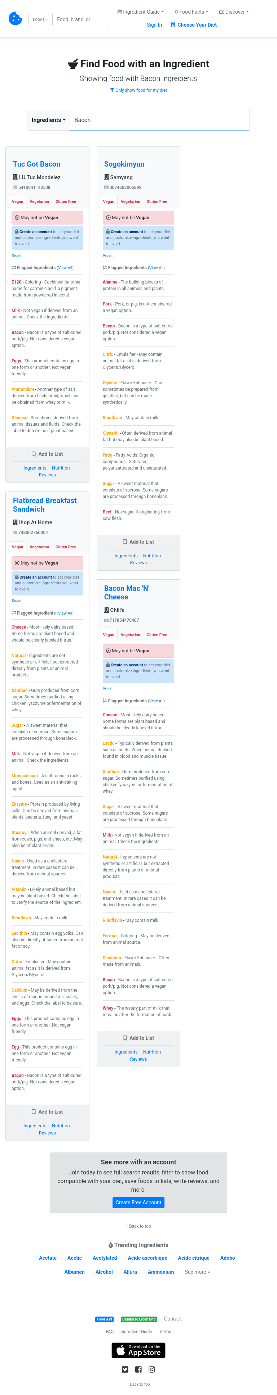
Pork (107, 304)
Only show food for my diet (138, 90)
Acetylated (105, 1258)
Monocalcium (25, 775)
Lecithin (19, 933)
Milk (16, 310)
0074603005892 (123, 187)
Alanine (110, 282)
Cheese (19, 627)
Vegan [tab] (17, 201)
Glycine (110, 382)
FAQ (110, 1331)
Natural (19, 655)
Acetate (48, 1258)
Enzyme (19, 804)
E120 (16, 282)
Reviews (47, 474)
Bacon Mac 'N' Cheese (127, 592)
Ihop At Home (32, 522)
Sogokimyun (124, 164)
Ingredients (46, 120)
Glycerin (111, 433)
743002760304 (30, 532)
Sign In (154, 25)
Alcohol (104, 1272)
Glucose (19, 417)
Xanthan (20, 690)
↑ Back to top (138, 1226)
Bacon (18, 332)
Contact (173, 1319)
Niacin (18, 861)
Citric (17, 961)
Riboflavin (21, 917)
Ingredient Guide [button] (139, 12)
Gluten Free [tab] (66, 201)
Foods (39, 19)
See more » (197, 1272)
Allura (130, 1272)
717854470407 (121, 620)
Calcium (19, 990)
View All (65, 268)
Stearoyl (19, 832)
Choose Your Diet (194, 25)
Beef (107, 512)
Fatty (108, 455)
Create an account (35, 232)
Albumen (75, 1272)
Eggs (16, 360)
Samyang (118, 177)
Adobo (227, 1258)
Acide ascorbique (147, 1258)
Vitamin (19, 889)
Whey (108, 1008)
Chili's (114, 610)
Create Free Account (139, 1202)
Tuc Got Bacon (36, 164)
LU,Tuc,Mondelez (37, 177)
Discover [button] (232, 12)
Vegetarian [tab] (39, 201)
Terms (165, 1331)
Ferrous (110, 935)
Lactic (109, 743)
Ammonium (23, 389)
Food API (104, 1319)
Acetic (74, 1258)
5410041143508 (31, 187)
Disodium (112, 957)
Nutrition (61, 468)
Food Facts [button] (190, 12)
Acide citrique (194, 1258)
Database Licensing (138, 1319)
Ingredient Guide (136, 1331)
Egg (15, 1047)
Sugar (17, 725)
